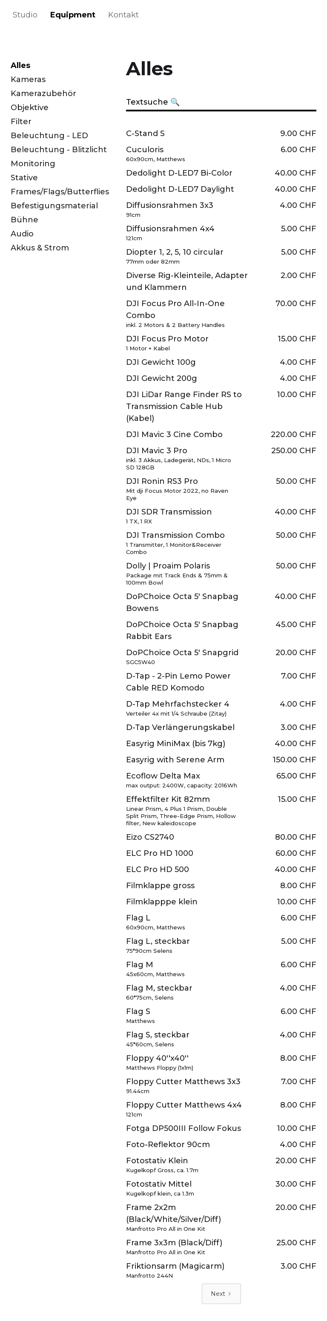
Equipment (72, 15)
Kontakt (123, 15)
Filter (21, 121)
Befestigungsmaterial (54, 205)
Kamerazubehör (43, 93)
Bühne (24, 219)
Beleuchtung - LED (49, 135)
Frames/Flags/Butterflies (60, 191)
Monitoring (33, 163)
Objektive (30, 107)
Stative (24, 177)
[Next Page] (221, 1294)
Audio (22, 234)
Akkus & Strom (40, 248)
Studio (25, 15)
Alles (20, 65)
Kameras (28, 79)
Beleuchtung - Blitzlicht (59, 149)
